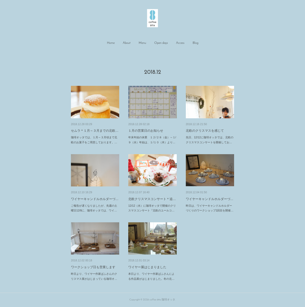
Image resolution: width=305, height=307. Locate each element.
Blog (195, 43)
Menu (142, 43)
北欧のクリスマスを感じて (205, 130)
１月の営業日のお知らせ (145, 130)
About (127, 43)
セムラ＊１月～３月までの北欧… (95, 130)
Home (111, 43)
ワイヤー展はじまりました (147, 267)
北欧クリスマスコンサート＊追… (152, 199)
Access (180, 43)
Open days (161, 43)
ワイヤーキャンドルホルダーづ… (95, 199)
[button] (111, 43)
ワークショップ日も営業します (93, 267)
